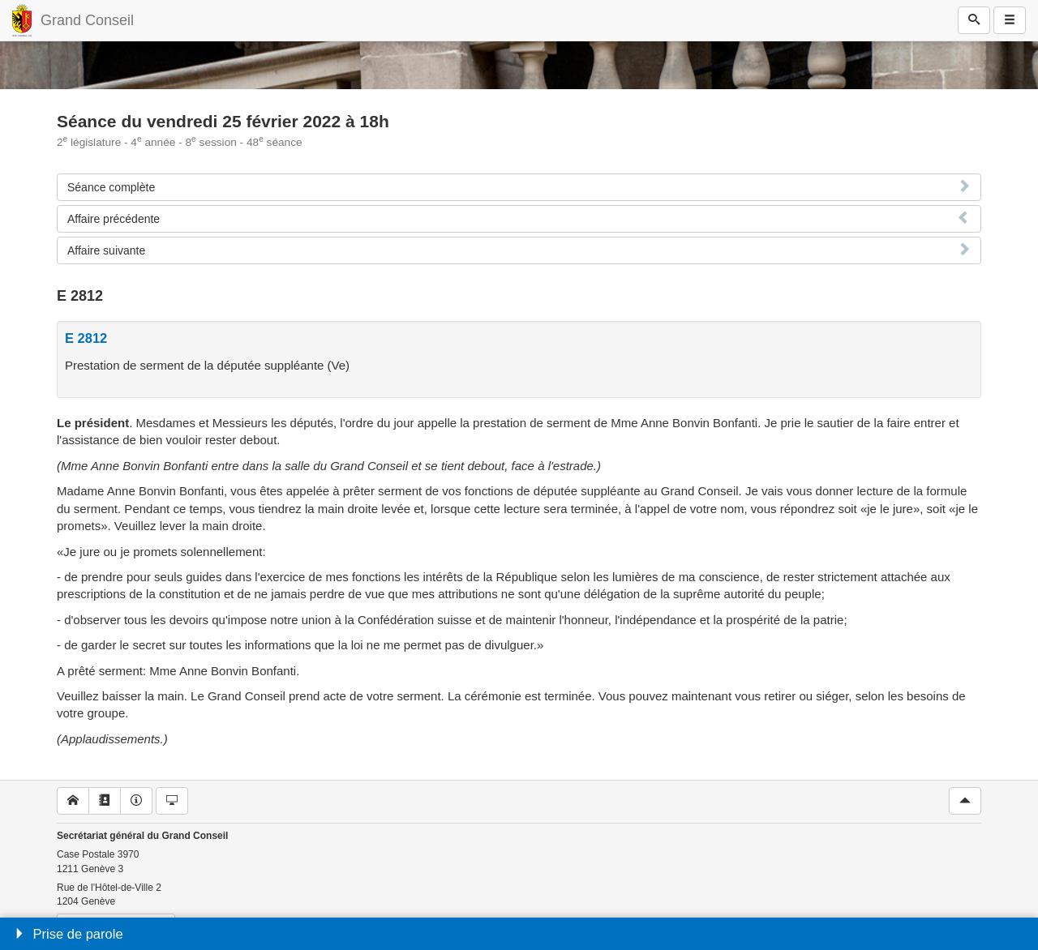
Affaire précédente (113, 218)
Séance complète (111, 187)
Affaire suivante (106, 250)
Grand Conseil (87, 20)
